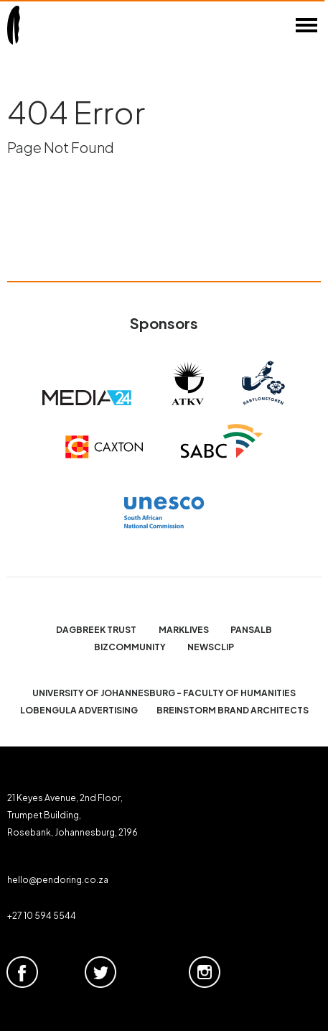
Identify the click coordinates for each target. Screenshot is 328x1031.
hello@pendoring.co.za (57, 879)
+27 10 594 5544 (41, 915)
